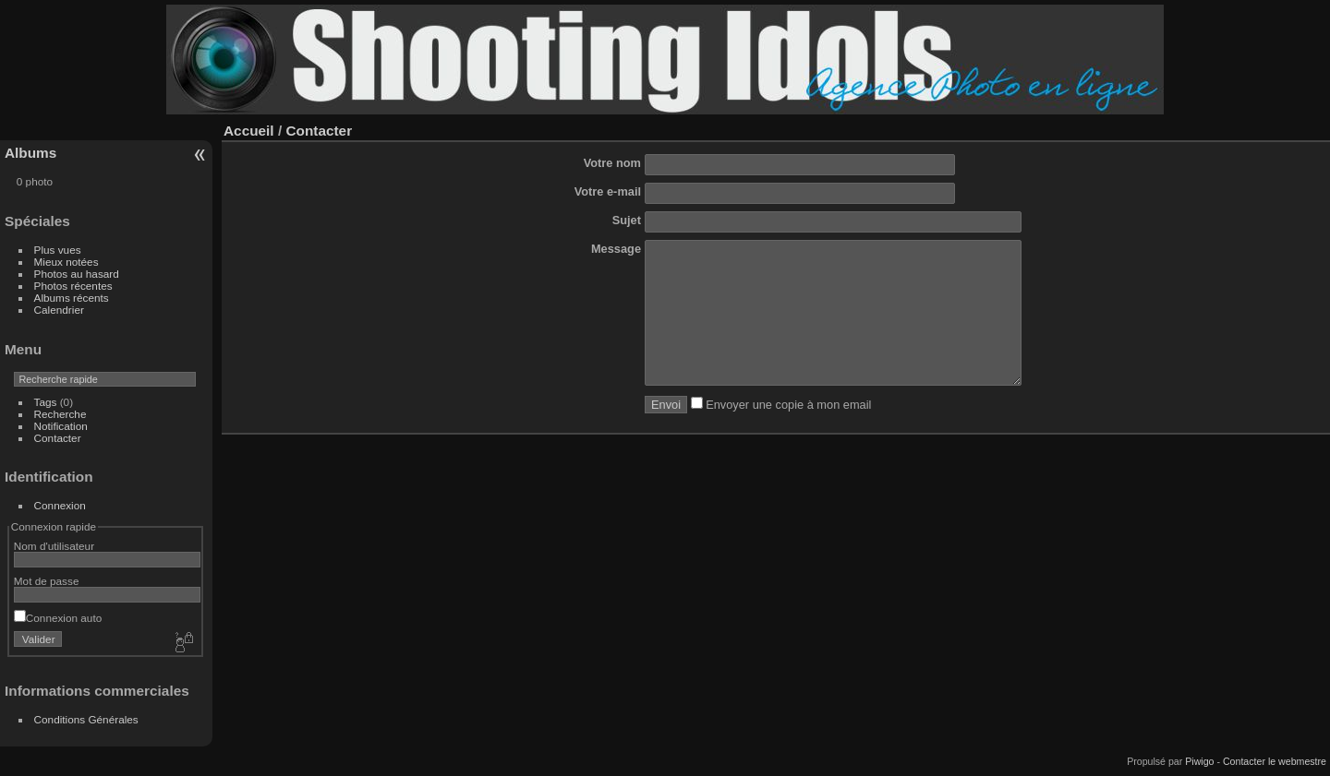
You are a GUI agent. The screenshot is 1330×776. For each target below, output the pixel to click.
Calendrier (59, 310)
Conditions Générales (86, 719)
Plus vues (57, 250)
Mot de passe (46, 581)
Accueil (249, 130)
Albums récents (71, 298)
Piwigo (1199, 761)
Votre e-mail (607, 191)
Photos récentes (73, 286)
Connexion (60, 505)
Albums (30, 153)
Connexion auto (58, 618)
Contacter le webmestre (1274, 761)
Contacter (57, 438)
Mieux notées (66, 262)
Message (616, 249)
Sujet (626, 220)
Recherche (60, 414)
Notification (61, 426)
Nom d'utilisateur (54, 546)
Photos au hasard (76, 274)
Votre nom (612, 163)
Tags (45, 402)
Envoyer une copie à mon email (781, 432)
